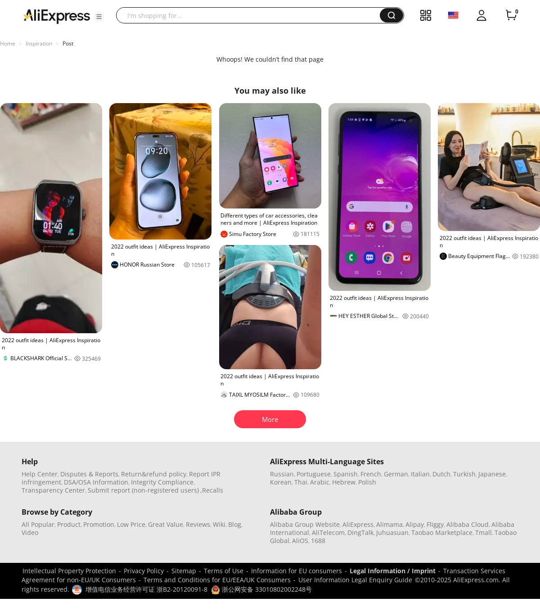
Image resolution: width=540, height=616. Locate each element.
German (396, 474)
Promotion (98, 524)
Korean (281, 482)
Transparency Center (53, 490)
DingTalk (360, 532)
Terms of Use (223, 570)
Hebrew (344, 482)
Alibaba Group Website (305, 524)
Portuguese (314, 474)
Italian (420, 474)
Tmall (483, 532)
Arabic (319, 482)
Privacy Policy (144, 570)
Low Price (131, 524)
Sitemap (183, 570)
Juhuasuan (392, 532)
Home (7, 43)
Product (69, 524)
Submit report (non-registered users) (143, 490)
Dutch (441, 474)
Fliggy (435, 524)
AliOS (300, 540)
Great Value (165, 524)
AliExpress (358, 524)
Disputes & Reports (89, 474)
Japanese (492, 474)
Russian (282, 474)
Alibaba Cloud (467, 524)
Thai (300, 482)
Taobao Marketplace (441, 532)
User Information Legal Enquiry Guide (355, 579)
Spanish (345, 474)
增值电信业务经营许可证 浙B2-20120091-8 (146, 589)
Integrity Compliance (162, 482)
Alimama (389, 524)
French (370, 474)
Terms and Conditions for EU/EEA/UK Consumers (217, 579)
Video (30, 532)
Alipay (414, 524)
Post (68, 43)
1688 (318, 540)
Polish (367, 482)
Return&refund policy (153, 474)
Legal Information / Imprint (393, 570)
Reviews (198, 524)
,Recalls (211, 490)
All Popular (38, 524)
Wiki (219, 524)
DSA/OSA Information (96, 482)
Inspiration (39, 43)
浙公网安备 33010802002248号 (261, 589)
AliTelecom (328, 532)
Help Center (40, 474)
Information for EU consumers (296, 570)
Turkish (464, 474)
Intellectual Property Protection (69, 570)
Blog (234, 524)
